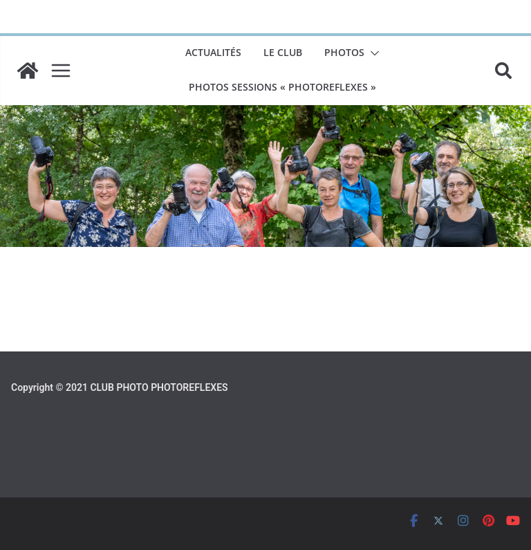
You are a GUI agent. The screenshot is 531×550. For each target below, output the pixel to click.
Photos (344, 52)
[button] (372, 53)
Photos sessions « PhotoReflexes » (282, 86)
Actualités (213, 52)
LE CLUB (282, 52)
